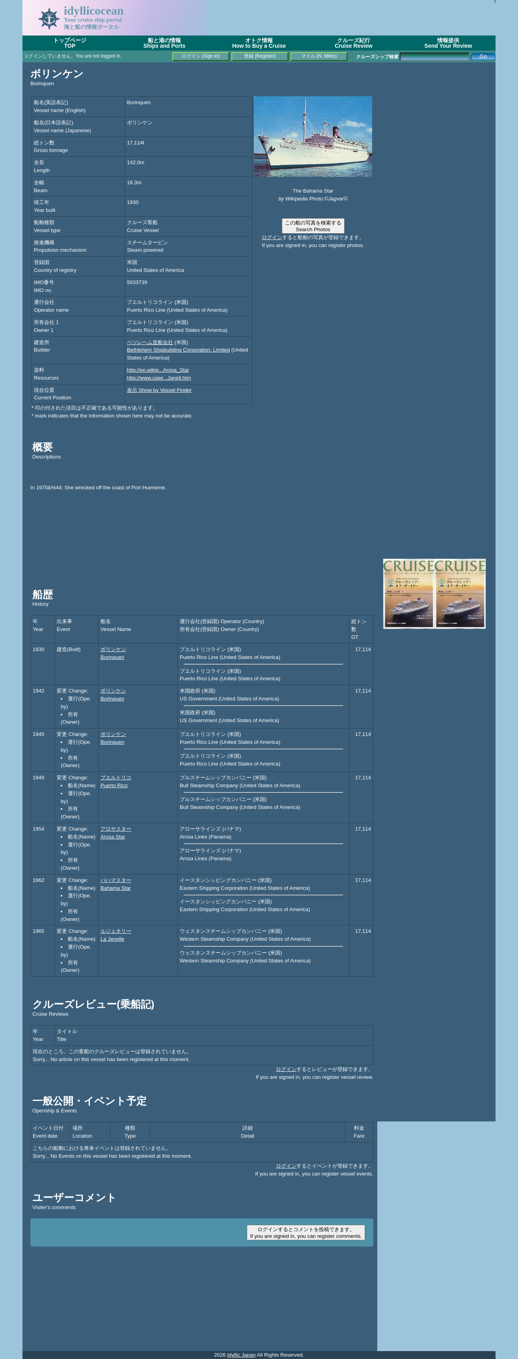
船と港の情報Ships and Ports (164, 43)
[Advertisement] (352, 18)
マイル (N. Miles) (319, 56)
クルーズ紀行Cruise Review (354, 43)
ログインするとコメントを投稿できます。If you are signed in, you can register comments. (306, 1232)
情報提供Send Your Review (448, 43)
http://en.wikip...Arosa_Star (158, 370)
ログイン (272, 237)
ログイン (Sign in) (201, 56)
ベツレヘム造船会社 (150, 342)
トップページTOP (69, 43)
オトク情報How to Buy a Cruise (259, 43)
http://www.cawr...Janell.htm (159, 378)
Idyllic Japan (241, 1355)
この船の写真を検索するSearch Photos (313, 226)
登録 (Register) (260, 56)
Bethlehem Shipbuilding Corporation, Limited (178, 350)
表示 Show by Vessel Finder (159, 390)
